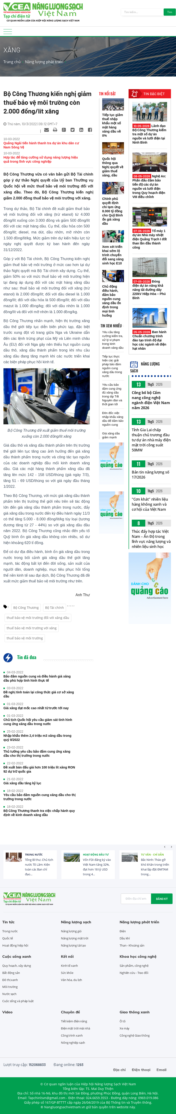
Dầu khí (125, 938)
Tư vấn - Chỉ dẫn (152, 854)
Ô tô (123, 1021)
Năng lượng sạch (76, 922)
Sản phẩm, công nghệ (134, 966)
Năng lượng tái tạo (73, 945)
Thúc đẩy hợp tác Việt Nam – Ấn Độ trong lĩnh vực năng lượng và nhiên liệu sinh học (151, 539)
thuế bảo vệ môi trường (25, 638)
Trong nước (34, 854)
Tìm (169, 12)
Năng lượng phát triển (44, 61)
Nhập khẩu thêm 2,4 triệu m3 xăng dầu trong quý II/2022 (37, 738)
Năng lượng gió (71, 931)
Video (7, 1012)
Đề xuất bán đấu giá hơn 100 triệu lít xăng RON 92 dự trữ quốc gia (39, 769)
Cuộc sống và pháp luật (18, 1001)
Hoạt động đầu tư (96, 854)
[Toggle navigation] (7, 33)
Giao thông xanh (135, 1012)
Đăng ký (162, 899)
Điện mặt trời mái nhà (75, 1028)
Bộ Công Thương (26, 607)
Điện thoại (141, 1069)
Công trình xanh (72, 1035)
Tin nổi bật (107, 93)
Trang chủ (12, 61)
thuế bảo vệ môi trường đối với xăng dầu (38, 617)
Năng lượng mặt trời (74, 938)
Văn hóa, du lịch (71, 980)
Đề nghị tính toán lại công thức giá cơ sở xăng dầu (38, 694)
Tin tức (8, 922)
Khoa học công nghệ (138, 956)
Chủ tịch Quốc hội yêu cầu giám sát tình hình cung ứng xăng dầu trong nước (37, 722)
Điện (123, 931)
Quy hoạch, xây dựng (16, 966)
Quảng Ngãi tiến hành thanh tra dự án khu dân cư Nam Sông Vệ (41, 145)
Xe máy (124, 1028)
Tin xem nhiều (111, 326)
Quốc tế (7, 938)
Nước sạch (9, 994)
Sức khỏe (67, 973)
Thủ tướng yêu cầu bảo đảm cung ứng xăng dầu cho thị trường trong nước (36, 753)
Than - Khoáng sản (132, 945)
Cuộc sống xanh (16, 956)
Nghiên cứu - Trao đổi (134, 973)
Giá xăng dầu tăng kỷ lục (22, 783)
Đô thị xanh (10, 980)
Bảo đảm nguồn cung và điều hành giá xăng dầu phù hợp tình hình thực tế (37, 678)
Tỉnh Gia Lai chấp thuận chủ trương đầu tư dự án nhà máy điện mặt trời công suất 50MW (151, 440)
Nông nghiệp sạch (73, 1042)
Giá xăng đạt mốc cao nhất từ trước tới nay (36, 708)
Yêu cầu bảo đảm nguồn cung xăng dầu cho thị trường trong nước (39, 797)
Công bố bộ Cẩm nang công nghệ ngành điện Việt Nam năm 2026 (151, 400)
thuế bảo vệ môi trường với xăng (32, 628)
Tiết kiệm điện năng (74, 1021)
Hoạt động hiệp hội (15, 945)
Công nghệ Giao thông (135, 1035)
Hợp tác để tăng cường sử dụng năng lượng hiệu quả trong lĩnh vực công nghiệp (40, 159)
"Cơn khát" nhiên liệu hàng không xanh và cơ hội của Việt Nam (150, 504)
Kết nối (67, 956)
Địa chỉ (119, 1069)
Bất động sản (11, 973)
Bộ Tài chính (54, 607)
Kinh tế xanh (69, 966)
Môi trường (10, 987)
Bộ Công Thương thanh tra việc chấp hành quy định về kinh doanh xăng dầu (39, 813)
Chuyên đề (70, 1012)
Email (161, 1069)
